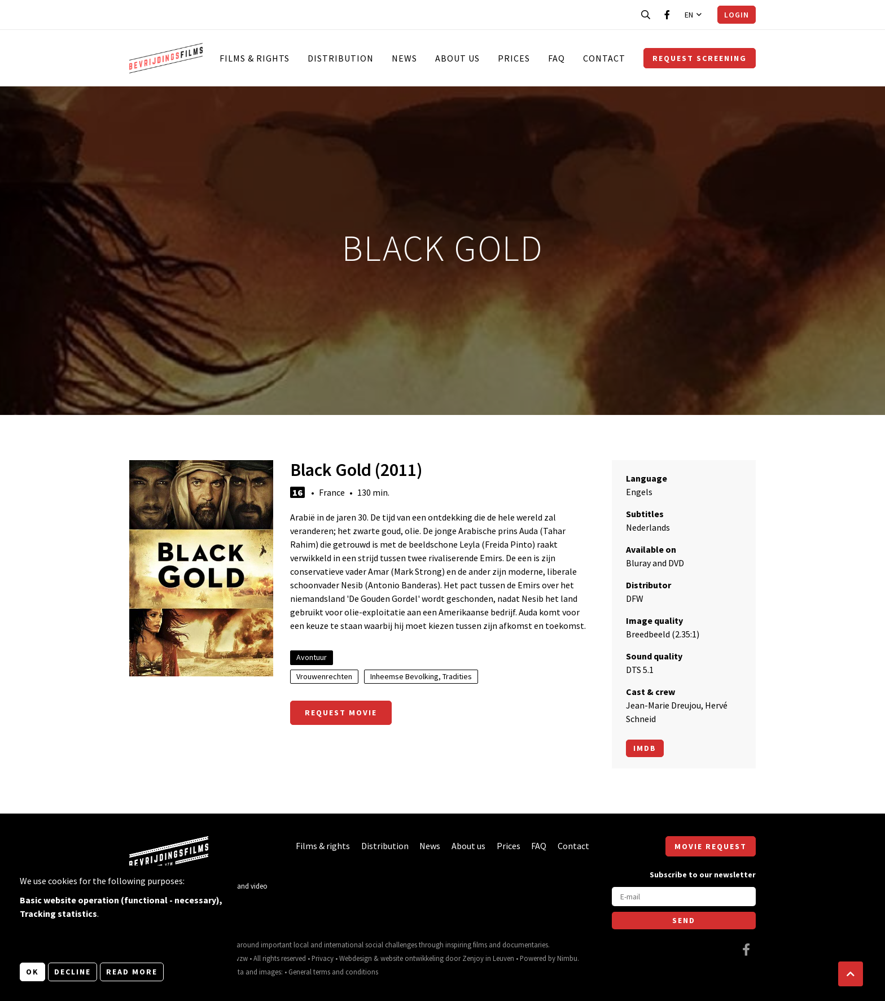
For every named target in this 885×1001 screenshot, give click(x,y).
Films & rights (255, 58)
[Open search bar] (645, 14)
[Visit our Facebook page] (667, 14)
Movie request (710, 846)
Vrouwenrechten (324, 676)
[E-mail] (684, 896)
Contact (604, 58)
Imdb (644, 748)
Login (736, 15)
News (404, 58)
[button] (850, 973)
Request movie (341, 712)
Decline (72, 972)
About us (457, 58)
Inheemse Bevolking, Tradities (421, 676)
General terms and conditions (333, 971)
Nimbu (567, 958)
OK (32, 972)
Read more (131, 972)
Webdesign (355, 958)
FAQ (556, 58)
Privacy (323, 958)
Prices (514, 58)
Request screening (699, 58)
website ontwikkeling (412, 958)
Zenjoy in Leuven (488, 958)
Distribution (341, 58)
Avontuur (311, 657)
